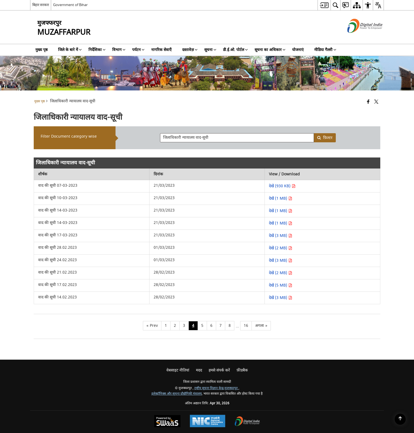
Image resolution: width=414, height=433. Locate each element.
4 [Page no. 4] (193, 325)
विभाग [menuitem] (118, 50)
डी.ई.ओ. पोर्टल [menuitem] (235, 50)
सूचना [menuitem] (210, 50)
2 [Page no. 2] (175, 325)
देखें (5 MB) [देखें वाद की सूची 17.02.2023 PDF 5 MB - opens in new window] (280, 285)
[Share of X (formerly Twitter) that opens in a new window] (376, 102)
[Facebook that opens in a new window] (368, 102)
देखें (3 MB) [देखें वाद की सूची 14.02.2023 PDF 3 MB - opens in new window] (280, 298)
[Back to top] (400, 419)
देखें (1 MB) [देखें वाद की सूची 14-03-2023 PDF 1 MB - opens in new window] (280, 211)
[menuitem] (324, 5)
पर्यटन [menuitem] (138, 50)
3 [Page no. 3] (184, 325)
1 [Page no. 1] (166, 325)
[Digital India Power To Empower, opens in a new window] (247, 422)
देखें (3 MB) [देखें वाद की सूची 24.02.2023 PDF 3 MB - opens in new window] (280, 260)
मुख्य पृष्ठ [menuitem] (41, 50)
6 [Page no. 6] (211, 325)
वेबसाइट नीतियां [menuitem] (177, 370)
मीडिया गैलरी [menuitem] (325, 50)
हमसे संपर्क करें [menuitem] (219, 370)
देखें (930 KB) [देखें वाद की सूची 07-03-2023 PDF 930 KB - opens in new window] (282, 186)
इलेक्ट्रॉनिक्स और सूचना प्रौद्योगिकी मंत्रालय (176, 393)
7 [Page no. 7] (220, 325)
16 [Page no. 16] (246, 325)
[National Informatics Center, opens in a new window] (207, 422)
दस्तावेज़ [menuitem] (190, 50)
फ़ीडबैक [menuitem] (242, 370)
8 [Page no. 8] (230, 325)
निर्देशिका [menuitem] (97, 50)
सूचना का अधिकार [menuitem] (270, 50)
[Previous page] (152, 325)
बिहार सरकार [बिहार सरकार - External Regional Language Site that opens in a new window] (40, 4)
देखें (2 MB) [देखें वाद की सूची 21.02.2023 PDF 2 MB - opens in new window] (280, 273)
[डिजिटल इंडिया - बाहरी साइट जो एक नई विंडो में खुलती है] (358, 38)
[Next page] (261, 325)
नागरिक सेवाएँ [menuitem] (161, 50)
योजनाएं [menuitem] (298, 50)
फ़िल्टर (324, 138)
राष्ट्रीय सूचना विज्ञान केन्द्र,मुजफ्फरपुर (216, 388)
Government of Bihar (70, 4)
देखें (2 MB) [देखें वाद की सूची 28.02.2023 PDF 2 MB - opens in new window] (280, 248)
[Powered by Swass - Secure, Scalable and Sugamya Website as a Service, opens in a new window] (167, 422)
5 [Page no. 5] (202, 325)
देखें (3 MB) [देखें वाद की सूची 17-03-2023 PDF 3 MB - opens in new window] (280, 236)
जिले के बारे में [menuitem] (70, 50)
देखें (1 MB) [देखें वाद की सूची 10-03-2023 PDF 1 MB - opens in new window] (280, 198)
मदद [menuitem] (199, 370)
